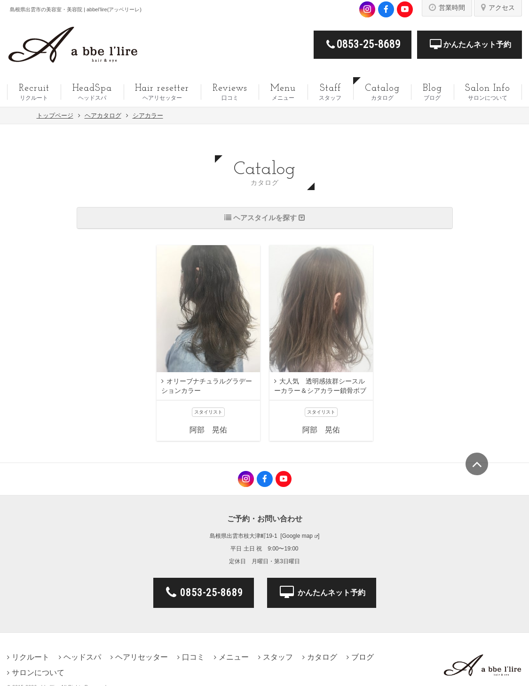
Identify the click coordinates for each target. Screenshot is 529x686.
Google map (297, 536)
